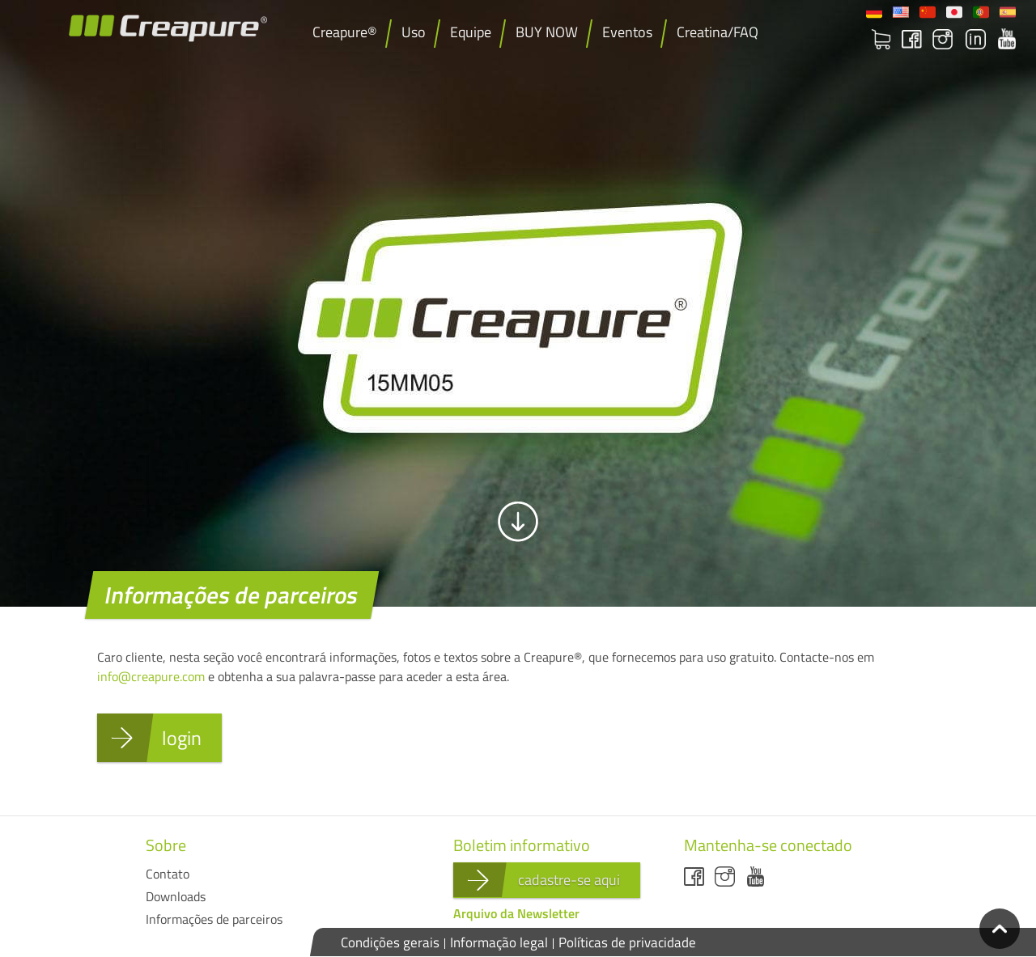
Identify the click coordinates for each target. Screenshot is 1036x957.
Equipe (470, 32)
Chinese (927, 12)
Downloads (176, 896)
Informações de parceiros (214, 919)
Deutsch (874, 12)
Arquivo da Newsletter (516, 913)
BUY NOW (547, 32)
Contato (167, 873)
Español (1008, 12)
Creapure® (344, 32)
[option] (518, 303)
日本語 (954, 12)
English (901, 12)
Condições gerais (390, 942)
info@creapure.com (151, 676)
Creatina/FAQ (717, 32)
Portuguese (981, 12)
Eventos (627, 32)
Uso (413, 32)
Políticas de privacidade (627, 942)
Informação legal (499, 942)
